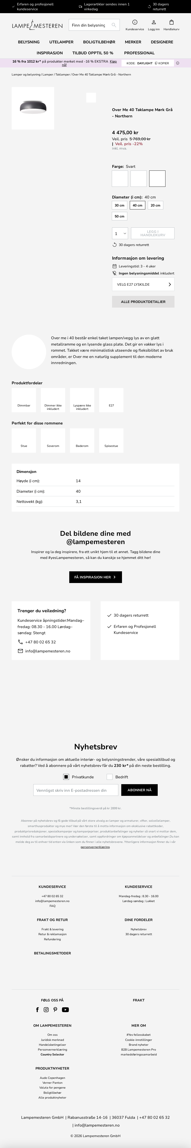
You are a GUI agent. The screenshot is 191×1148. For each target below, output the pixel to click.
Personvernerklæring (52, 1049)
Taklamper (62, 74)
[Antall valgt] (120, 233)
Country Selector (52, 1054)
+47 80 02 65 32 (40, 659)
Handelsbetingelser (52, 1044)
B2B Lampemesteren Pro (138, 1049)
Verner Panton (52, 1082)
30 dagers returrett (138, 910)
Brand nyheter (138, 1044)
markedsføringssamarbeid (139, 1054)
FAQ (52, 881)
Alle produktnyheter (52, 1097)
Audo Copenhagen (52, 1078)
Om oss (52, 1034)
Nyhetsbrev (139, 905)
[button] (91, 98)
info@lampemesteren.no (47, 668)
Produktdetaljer (112, 332)
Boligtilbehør (52, 1092)
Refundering (52, 914)
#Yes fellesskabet (139, 1034)
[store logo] (37, 25)
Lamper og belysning (26, 74)
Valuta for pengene (52, 1087)
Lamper (48, 74)
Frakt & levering (52, 905)
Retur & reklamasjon (52, 910)
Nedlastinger (35, 338)
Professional (139, 53)
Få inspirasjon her (92, 594)
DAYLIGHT (148, 63)
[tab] (44, 333)
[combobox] (94, 24)
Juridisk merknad (52, 1040)
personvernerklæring (95, 822)
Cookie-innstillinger (138, 1040)
